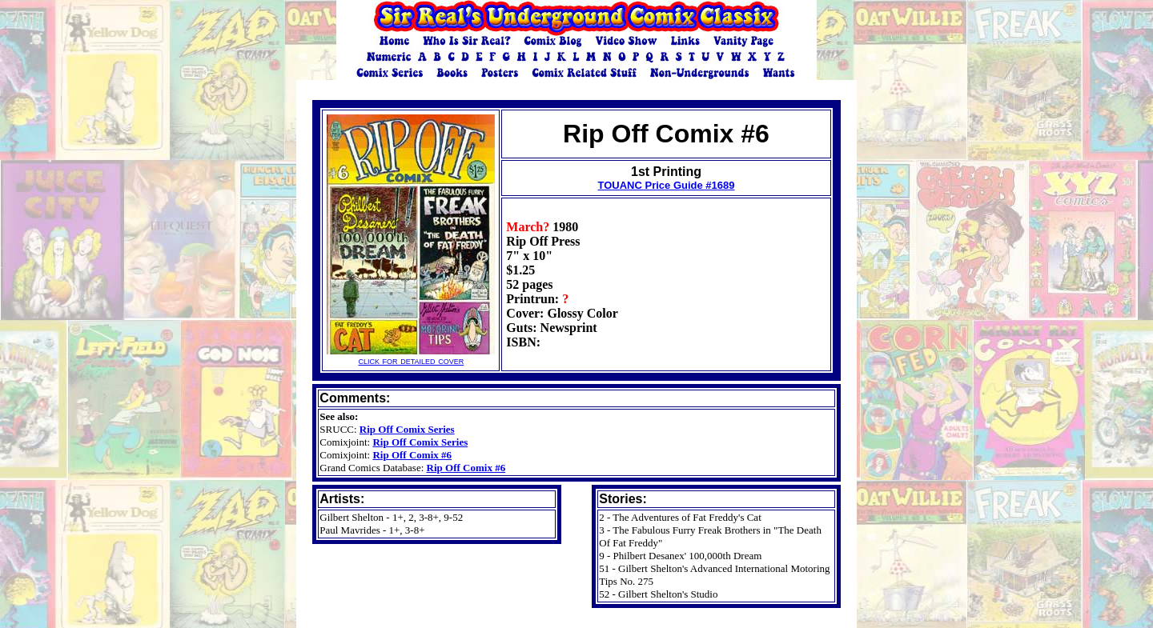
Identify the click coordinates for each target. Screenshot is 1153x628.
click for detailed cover (411, 355)
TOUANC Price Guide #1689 (665, 185)
